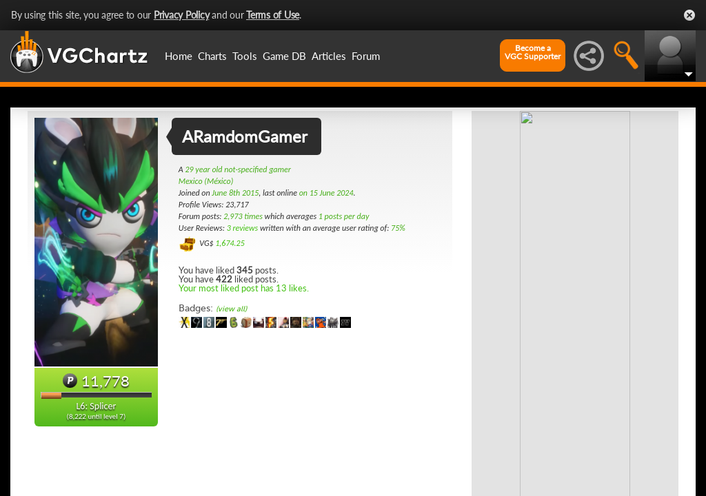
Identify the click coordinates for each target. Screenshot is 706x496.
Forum (366, 56)
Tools (244, 56)
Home (178, 56)
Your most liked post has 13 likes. (244, 287)
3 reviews (243, 228)
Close (689, 15)
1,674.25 (230, 243)
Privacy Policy (182, 15)
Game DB (284, 56)
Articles (329, 56)
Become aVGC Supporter (533, 52)
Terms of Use (272, 15)
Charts (212, 56)
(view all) (231, 308)
